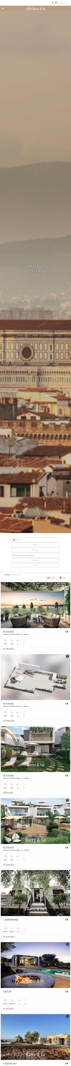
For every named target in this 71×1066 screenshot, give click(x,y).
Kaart (63, 578)
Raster (51, 578)
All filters (35, 560)
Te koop (34, 550)
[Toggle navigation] (3, 8)
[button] (16, 574)
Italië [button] (16, 540)
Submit (35, 565)
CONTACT (61, 3)
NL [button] (67, 3)
